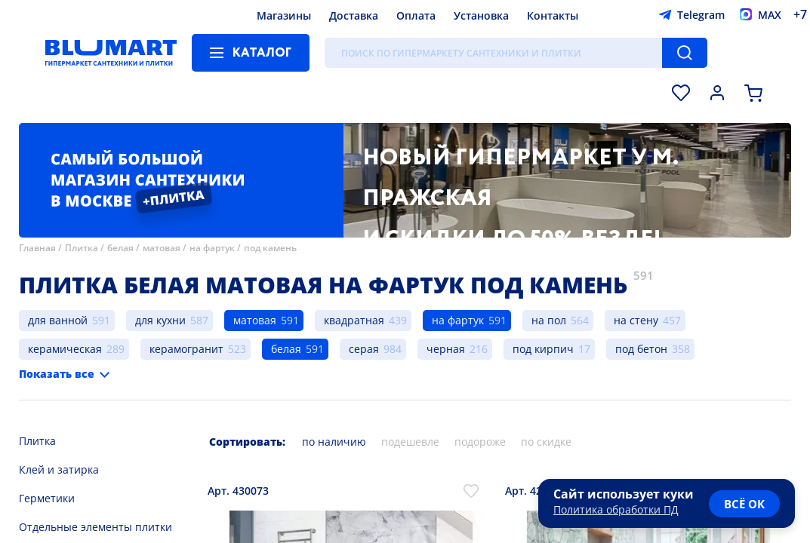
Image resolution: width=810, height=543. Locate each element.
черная (446, 349)
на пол (548, 320)
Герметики (47, 498)
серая (364, 349)
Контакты (552, 15)
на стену (636, 320)
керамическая (65, 349)
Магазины (284, 15)
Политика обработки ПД (616, 509)
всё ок (744, 503)
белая (120, 247)
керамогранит (186, 349)
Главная (37, 247)
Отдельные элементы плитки (95, 527)
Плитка (81, 247)
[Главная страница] (111, 53)
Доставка (353, 15)
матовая (161, 247)
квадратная (354, 320)
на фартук (212, 247)
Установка (481, 15)
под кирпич (543, 349)
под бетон (641, 349)
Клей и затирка (59, 469)
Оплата (416, 15)
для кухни (160, 320)
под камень (270, 247)
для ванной (58, 320)
